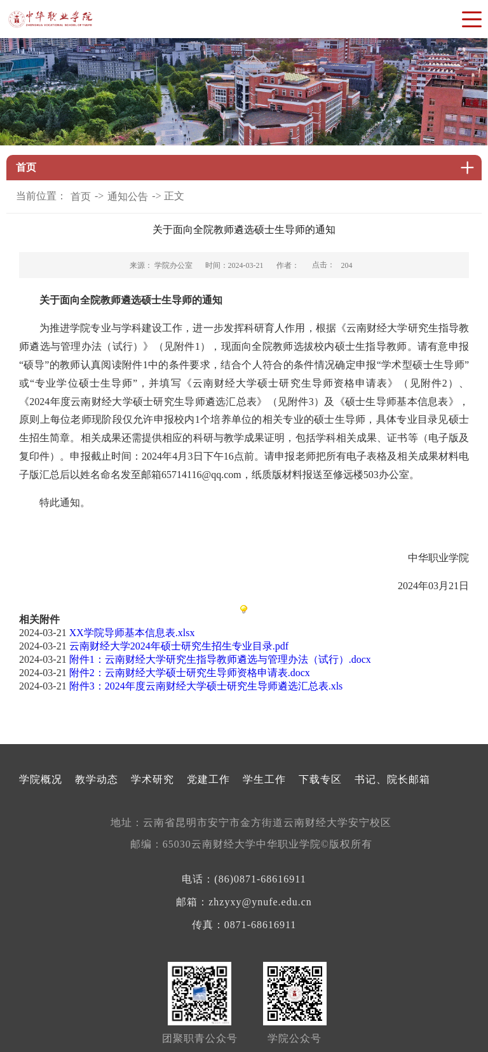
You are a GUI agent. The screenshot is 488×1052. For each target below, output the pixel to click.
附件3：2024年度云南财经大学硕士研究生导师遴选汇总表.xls (206, 686)
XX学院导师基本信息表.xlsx (132, 632)
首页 (81, 196)
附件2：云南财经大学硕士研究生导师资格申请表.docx (189, 672)
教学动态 (96, 779)
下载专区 (320, 779)
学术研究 (152, 779)
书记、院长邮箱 (392, 779)
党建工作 (208, 779)
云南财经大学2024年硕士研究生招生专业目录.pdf (178, 646)
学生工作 (264, 779)
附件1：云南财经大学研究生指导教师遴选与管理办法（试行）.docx (220, 659)
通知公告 (127, 196)
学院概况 (40, 779)
